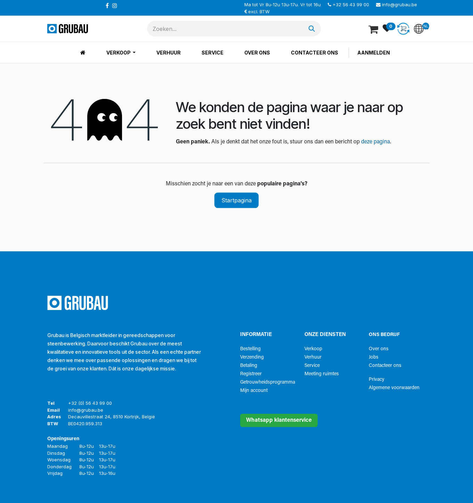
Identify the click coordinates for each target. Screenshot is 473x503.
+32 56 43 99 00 (351, 4)
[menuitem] (83, 52)
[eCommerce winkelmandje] (374, 28)
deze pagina (375, 142)
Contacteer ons (385, 365)
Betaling (248, 365)
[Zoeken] (312, 28)
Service (312, 365)
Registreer (251, 374)
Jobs (373, 357)
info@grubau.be (399, 4)
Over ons (379, 349)
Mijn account (254, 390)
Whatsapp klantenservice (279, 420)
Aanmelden (373, 53)
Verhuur (312, 357)
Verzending (252, 357)
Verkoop (313, 349)
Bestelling (250, 349)
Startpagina (236, 200)
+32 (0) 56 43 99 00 (90, 403)
